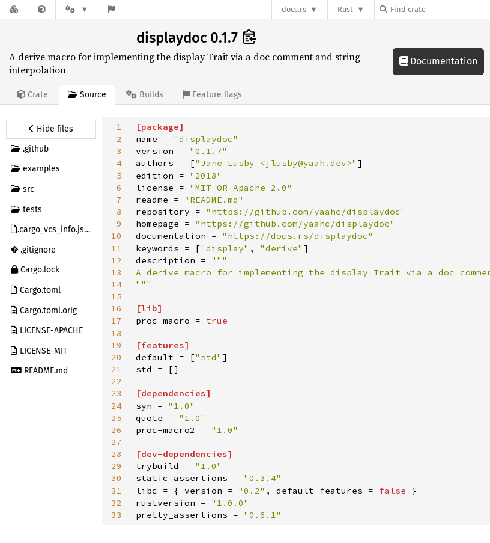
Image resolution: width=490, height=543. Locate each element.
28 (116, 454)
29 (116, 466)
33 (116, 514)
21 (116, 369)
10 (116, 235)
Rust (345, 9)
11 (116, 248)
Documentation (438, 61)
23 (116, 393)
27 (116, 442)
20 (116, 357)
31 (116, 490)
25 (116, 418)
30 (116, 478)
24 (116, 405)
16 (116, 308)
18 (116, 333)
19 (116, 345)
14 (116, 284)
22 (116, 381)
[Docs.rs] (14, 9)
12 (116, 260)
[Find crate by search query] (439, 9)
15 (116, 296)
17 (116, 320)
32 (116, 502)
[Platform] (77, 9)
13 (116, 272)
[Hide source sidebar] (51, 129)
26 (116, 430)
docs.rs (294, 9)
